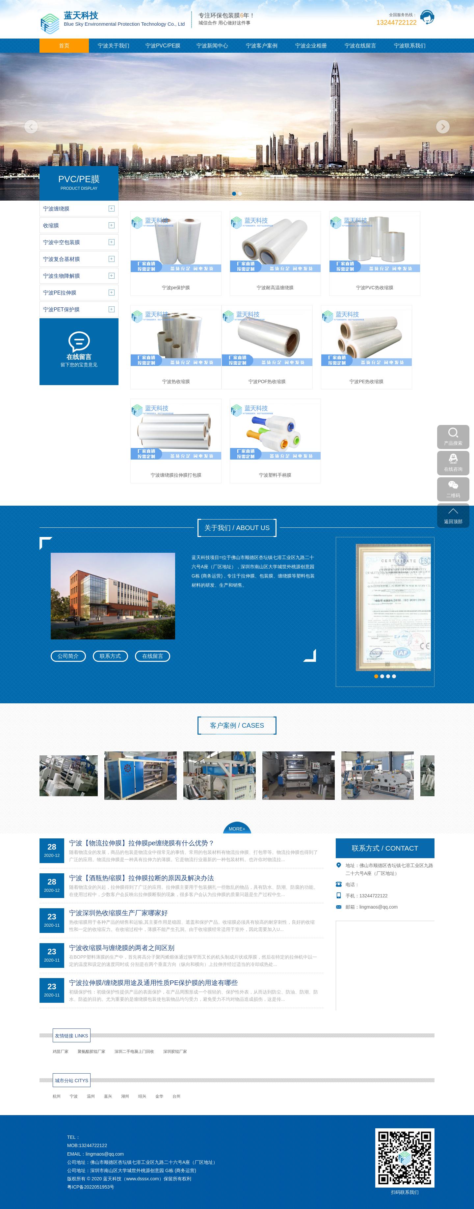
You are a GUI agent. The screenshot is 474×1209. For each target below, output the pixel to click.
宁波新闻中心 (212, 45)
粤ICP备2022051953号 (90, 1187)
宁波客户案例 (261, 45)
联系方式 (110, 656)
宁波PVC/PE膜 (163, 45)
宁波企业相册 (311, 45)
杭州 (57, 1096)
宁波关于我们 (113, 45)
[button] (234, 194)
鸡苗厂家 (60, 1051)
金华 (159, 1096)
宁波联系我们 (410, 45)
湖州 (125, 1096)
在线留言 (152, 656)
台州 (176, 1096)
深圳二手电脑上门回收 (134, 1051)
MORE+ (237, 828)
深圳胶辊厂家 (175, 1051)
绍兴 (142, 1096)
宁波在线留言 (360, 45)
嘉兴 (108, 1096)
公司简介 (68, 656)
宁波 (74, 1096)
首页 (64, 45)
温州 (91, 1096)
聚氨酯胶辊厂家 (91, 1051)
